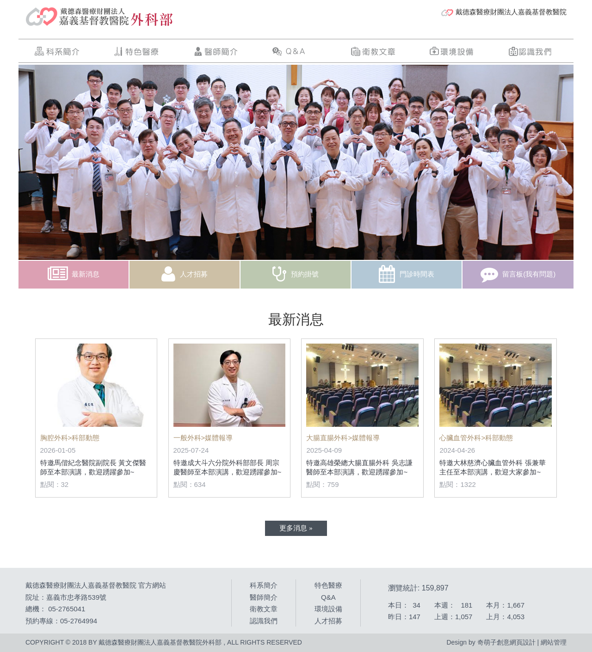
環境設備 (452, 51)
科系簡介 (58, 51)
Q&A (294, 51)
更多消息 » (295, 527)
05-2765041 (66, 609)
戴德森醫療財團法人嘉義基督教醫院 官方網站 (95, 585)
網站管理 (554, 642)
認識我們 (531, 51)
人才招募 (328, 621)
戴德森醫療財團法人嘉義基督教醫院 (504, 12)
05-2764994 (78, 621)
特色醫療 (137, 51)
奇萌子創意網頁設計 (506, 642)
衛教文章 (373, 51)
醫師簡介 (215, 51)
